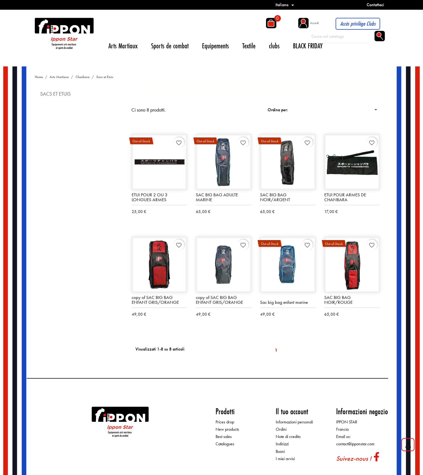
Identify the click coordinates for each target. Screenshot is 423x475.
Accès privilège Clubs (358, 24)
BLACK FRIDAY (308, 45)
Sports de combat (170, 45)
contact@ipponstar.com (355, 444)
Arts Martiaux (123, 45)
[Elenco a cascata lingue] (285, 4)
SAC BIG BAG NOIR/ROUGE (338, 299)
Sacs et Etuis (55, 93)
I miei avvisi (285, 458)
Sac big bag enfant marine (284, 302)
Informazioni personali (294, 422)
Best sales (224, 437)
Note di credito (288, 437)
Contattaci (375, 5)
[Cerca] (340, 36)
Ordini (281, 429)
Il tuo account (292, 411)
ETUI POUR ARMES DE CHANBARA (345, 197)
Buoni (280, 451)
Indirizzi (282, 444)
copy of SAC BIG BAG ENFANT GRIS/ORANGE (155, 299)
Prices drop (225, 422)
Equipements (215, 45)
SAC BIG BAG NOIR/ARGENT (275, 197)
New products (227, 429)
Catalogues (225, 444)
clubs (274, 45)
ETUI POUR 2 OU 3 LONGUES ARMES (150, 197)
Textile (248, 45)
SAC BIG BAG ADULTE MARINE (217, 197)
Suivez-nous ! (353, 458)
